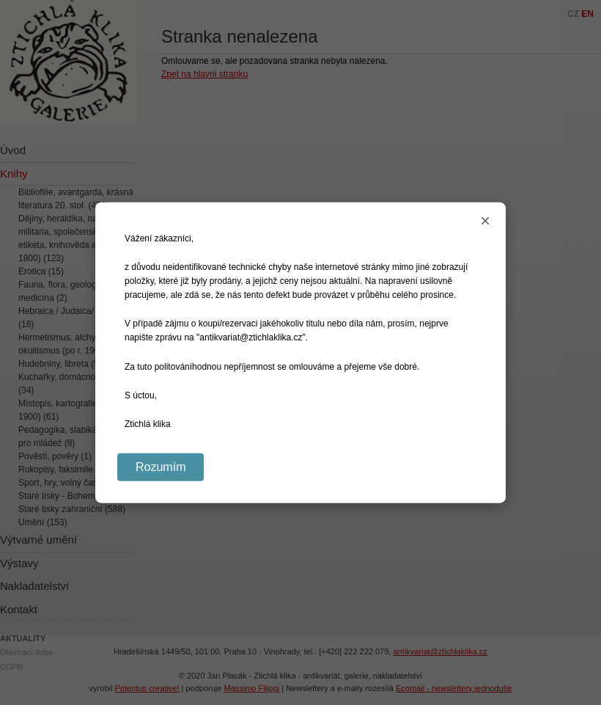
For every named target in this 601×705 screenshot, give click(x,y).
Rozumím (160, 467)
